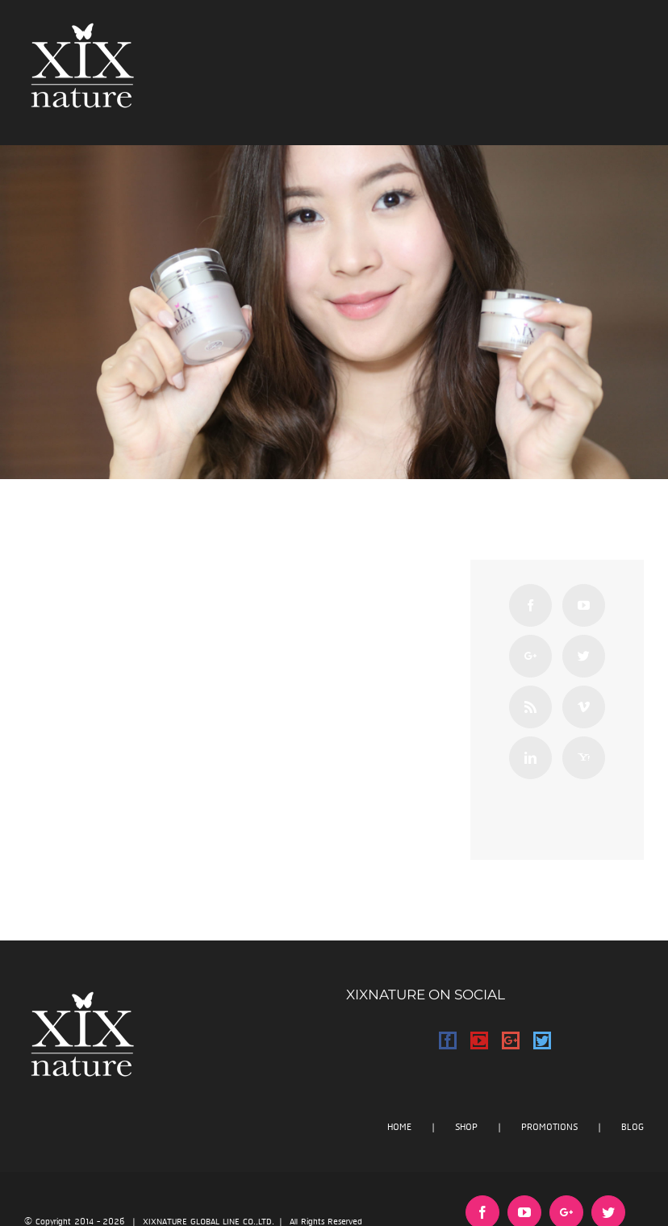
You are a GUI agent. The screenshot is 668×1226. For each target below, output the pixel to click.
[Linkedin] (530, 757)
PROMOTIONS (549, 1127)
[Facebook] (530, 605)
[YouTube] (583, 605)
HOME (399, 1127)
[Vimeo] (583, 707)
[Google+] (530, 656)
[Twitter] (583, 656)
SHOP (466, 1127)
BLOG (632, 1127)
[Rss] (530, 707)
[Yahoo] (583, 757)
